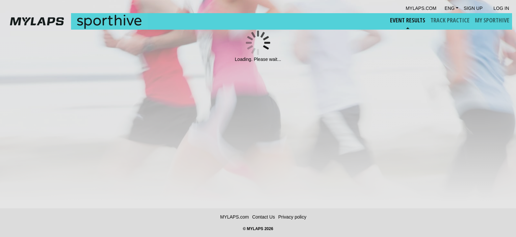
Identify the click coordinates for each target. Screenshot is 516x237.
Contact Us (263, 217)
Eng (449, 8)
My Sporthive (492, 20)
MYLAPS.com (234, 217)
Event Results (407, 20)
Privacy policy (292, 217)
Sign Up (473, 8)
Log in (501, 8)
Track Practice (450, 20)
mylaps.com (421, 8)
